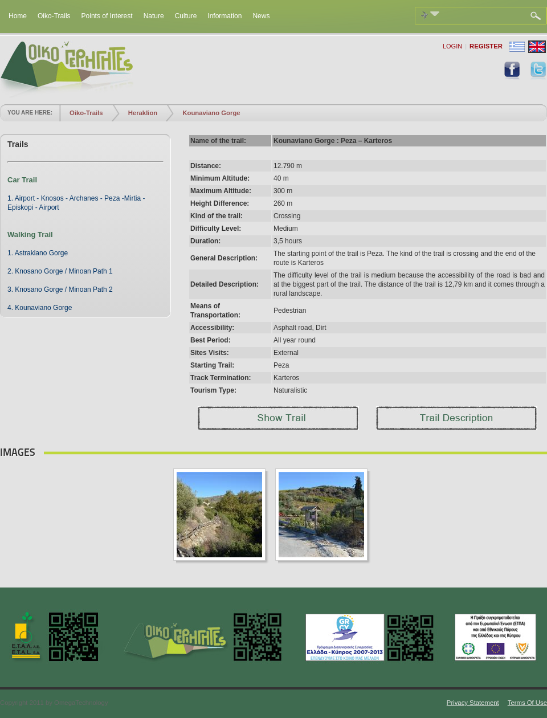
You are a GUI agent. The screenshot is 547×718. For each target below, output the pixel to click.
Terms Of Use (527, 702)
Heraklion (143, 112)
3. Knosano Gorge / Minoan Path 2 (60, 289)
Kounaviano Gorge (211, 112)
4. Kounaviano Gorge (39, 308)
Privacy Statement (473, 702)
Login (452, 46)
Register (486, 46)
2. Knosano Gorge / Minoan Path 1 (60, 271)
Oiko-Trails (86, 112)
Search (537, 16)
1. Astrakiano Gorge (37, 253)
